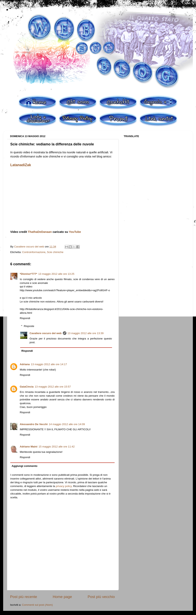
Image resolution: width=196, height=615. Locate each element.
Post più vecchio (101, 597)
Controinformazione (33, 252)
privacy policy (64, 486)
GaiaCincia (27, 386)
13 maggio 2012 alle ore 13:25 (56, 273)
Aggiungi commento (25, 465)
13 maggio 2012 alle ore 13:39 (86, 333)
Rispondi (25, 318)
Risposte (29, 326)
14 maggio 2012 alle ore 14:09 (67, 424)
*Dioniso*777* (28, 273)
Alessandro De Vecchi (34, 424)
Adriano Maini (28, 446)
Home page (62, 597)
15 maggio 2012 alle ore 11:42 (56, 446)
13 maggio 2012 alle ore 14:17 (49, 364)
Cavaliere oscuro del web (46, 333)
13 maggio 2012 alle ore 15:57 (53, 386)
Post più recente (23, 597)
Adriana (25, 364)
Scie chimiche (55, 252)
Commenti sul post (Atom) (37, 604)
